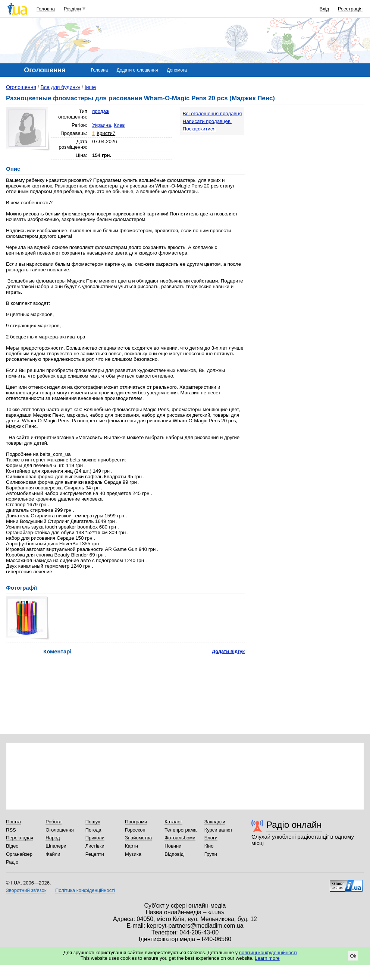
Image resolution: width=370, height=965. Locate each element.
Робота (54, 821)
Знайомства (138, 838)
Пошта (13, 821)
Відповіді (174, 854)
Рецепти (94, 854)
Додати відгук (228, 651)
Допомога (177, 70)
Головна (46, 9)
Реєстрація (350, 9)
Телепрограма (180, 830)
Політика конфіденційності (85, 890)
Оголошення (21, 87)
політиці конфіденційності (268, 952)
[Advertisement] (308, 153)
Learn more (267, 958)
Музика (133, 854)
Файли (53, 854)
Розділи (72, 9)
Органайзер (19, 854)
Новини (172, 846)
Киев (119, 125)
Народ (53, 838)
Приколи (94, 838)
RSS (11, 830)
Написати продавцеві (207, 121)
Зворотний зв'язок (26, 890)
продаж (100, 111)
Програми (136, 821)
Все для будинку (61, 87)
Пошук (92, 821)
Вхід (324, 9)
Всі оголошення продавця (212, 113)
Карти (131, 846)
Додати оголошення (137, 70)
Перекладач (19, 838)
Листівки (94, 846)
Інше (90, 87)
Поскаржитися (199, 129)
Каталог (173, 821)
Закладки (214, 821)
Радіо (12, 862)
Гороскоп (135, 830)
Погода (93, 830)
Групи (210, 854)
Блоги (210, 838)
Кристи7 (106, 133)
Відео (12, 846)
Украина (101, 125)
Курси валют (218, 830)
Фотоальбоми (179, 838)
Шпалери (56, 846)
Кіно (209, 846)
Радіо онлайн (294, 825)
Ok (353, 956)
